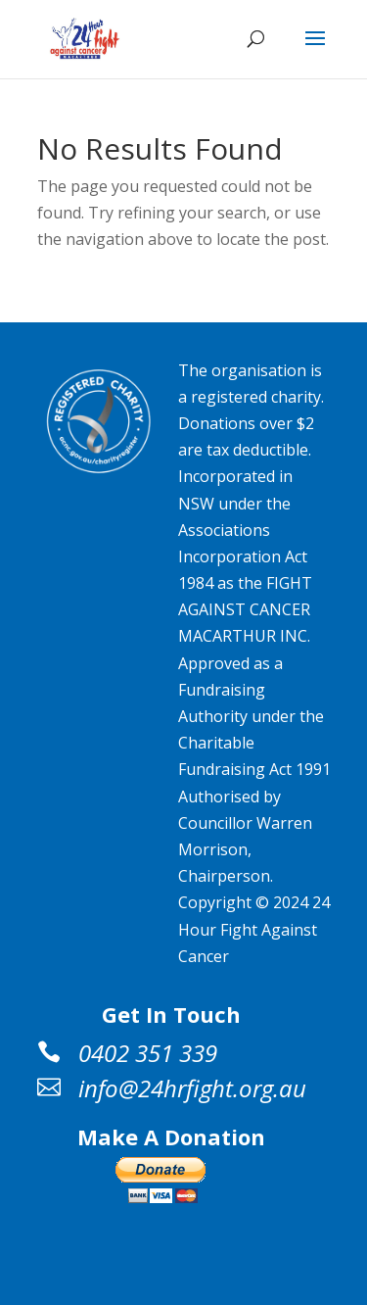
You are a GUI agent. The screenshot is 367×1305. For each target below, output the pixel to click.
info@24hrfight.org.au (192, 1088)
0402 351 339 (147, 1053)
